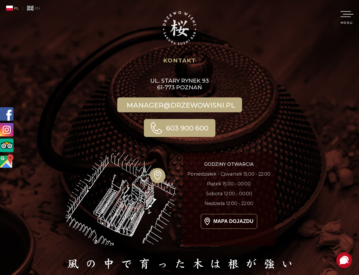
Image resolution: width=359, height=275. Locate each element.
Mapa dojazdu (233, 221)
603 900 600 (186, 128)
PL (12, 8)
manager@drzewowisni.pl (180, 105)
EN (33, 8)
